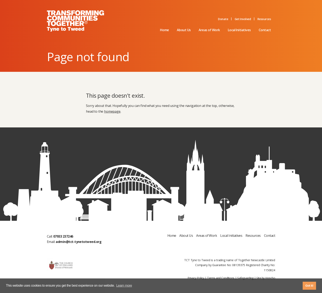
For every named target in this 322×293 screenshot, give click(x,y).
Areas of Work (209, 30)
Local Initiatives (239, 30)
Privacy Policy (196, 278)
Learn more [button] (124, 285)
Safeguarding (245, 278)
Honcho (270, 278)
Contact (265, 30)
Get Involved (243, 19)
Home (164, 30)
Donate (223, 19)
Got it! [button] (309, 285)
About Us (184, 30)
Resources (264, 19)
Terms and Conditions (220, 278)
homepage (112, 111)
